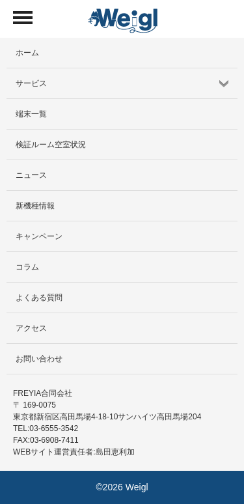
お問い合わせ (39, 358)
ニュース (31, 175)
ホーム (27, 52)
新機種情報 (35, 205)
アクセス (31, 328)
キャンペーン (39, 236)
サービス (31, 83)
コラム (27, 267)
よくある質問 (39, 297)
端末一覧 (31, 114)
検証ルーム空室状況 (51, 144)
